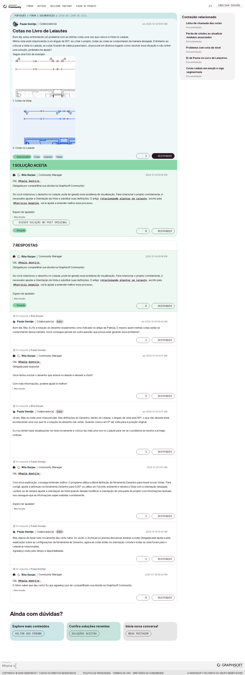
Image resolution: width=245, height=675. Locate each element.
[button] (44, 76)
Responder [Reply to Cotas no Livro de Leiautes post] (165, 156)
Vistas (59, 156)
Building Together (61, 6)
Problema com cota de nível (203, 47)
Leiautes (48, 156)
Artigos (41, 6)
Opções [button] (173, 16)
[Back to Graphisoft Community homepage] (12, 6)
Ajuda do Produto (86, 6)
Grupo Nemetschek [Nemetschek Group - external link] (231, 673)
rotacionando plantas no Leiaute (123, 198)
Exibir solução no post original (43, 222)
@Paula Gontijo (29, 181)
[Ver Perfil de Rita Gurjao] (28, 174)
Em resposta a (29, 316)
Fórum (30, 6)
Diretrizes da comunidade (148, 673)
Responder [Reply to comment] (165, 231)
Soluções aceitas (84, 633)
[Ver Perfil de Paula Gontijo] (28, 24)
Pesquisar (201, 6)
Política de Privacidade (97, 673)
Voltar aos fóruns (28, 633)
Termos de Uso (122, 673)
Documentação (194, 27)
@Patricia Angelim (26, 203)
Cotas (37, 156)
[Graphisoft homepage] (230, 665)
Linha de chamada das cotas (204, 23)
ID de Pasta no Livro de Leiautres (206, 57)
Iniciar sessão (229, 6)
